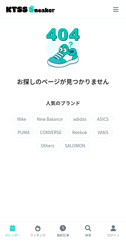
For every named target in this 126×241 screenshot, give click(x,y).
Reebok (79, 132)
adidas (80, 119)
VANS (103, 132)
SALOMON (75, 145)
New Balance (50, 119)
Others (47, 145)
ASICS (103, 119)
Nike (21, 119)
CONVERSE (51, 132)
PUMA (24, 132)
